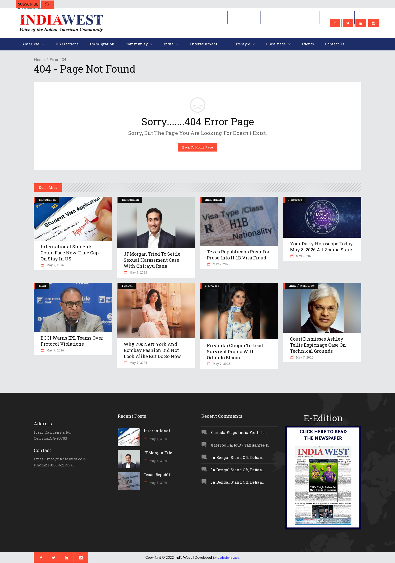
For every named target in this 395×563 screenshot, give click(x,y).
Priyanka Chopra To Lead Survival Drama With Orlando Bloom (235, 351)
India (42, 285)
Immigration (47, 199)
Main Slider (307, 285)
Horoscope (295, 199)
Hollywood (212, 285)
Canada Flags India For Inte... (239, 432)
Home (39, 59)
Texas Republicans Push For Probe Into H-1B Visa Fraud (238, 255)
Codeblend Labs (228, 557)
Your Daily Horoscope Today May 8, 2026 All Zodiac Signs (321, 247)
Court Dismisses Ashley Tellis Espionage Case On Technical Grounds (318, 345)
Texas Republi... (158, 474)
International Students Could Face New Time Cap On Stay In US (69, 253)
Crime (292, 285)
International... (158, 430)
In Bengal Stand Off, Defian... (238, 457)
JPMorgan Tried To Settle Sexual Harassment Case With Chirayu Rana (152, 260)
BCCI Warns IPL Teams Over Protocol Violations (72, 341)
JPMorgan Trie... (159, 452)
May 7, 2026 (55, 265)
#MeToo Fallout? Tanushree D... (240, 445)
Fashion (127, 285)
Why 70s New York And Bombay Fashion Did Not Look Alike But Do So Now (152, 350)
